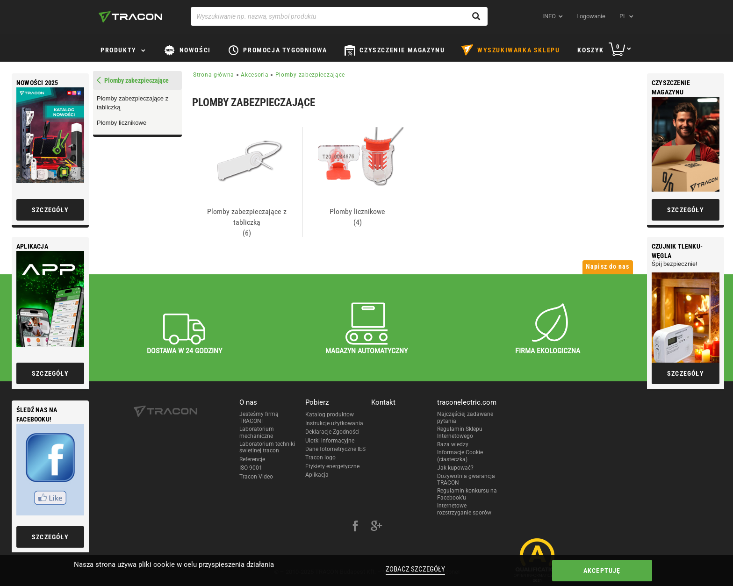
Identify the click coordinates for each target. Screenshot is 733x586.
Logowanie (590, 16)
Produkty (119, 50)
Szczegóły (685, 210)
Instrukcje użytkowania (334, 423)
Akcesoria (254, 74)
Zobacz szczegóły (412, 569)
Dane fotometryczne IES (335, 449)
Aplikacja (317, 475)
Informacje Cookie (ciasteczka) (460, 455)
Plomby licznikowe (121, 122)
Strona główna (213, 74)
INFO (549, 16)
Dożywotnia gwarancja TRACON (466, 479)
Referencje (252, 459)
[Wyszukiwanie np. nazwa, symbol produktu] (339, 16)
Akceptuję (583, 570)
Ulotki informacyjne (329, 440)
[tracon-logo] (130, 17)
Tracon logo (320, 457)
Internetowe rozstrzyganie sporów (464, 508)
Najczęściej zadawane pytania (465, 417)
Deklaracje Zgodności (332, 432)
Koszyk (590, 50)
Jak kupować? (455, 468)
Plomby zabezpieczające (310, 74)
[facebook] (355, 527)
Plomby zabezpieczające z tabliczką (132, 103)
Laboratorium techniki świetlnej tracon (267, 447)
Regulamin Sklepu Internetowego (459, 432)
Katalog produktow (329, 414)
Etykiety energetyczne (332, 466)
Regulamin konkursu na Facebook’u (467, 493)
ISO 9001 (250, 468)
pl (622, 16)
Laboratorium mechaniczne (256, 432)
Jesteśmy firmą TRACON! (259, 417)
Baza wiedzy (452, 444)
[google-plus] (376, 527)
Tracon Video (256, 476)
